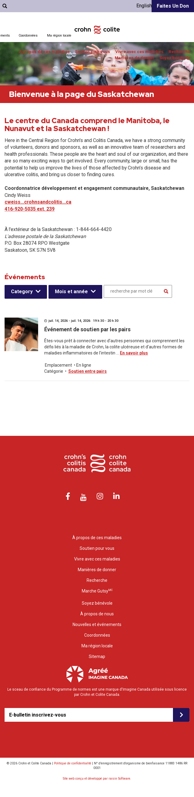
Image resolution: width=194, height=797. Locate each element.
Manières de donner (134, 57)
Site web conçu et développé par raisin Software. (97, 779)
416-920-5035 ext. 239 (30, 209)
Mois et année (71, 291)
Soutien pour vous (92, 51)
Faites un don (173, 6)
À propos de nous (97, 613)
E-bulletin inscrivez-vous (37, 715)
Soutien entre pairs (87, 371)
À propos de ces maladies (44, 51)
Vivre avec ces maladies (139, 51)
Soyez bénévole (175, 57)
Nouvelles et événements (97, 624)
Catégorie (53, 371)
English (144, 6)
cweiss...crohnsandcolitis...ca (38, 202)
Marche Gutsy (97, 590)
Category (22, 291)
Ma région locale (59, 35)
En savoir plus (134, 352)
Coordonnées (28, 35)
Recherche (179, 51)
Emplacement (58, 365)
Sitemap (97, 656)
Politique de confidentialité (72, 763)
